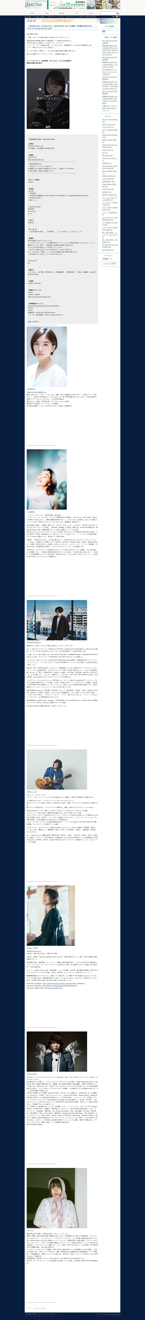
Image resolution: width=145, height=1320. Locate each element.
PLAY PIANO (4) (108, 179)
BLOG (47, 13)
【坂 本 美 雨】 (32, 948)
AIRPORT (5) (107, 163)
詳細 (29, 321)
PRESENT (61, 13)
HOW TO (91, 13)
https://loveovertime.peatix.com (39, 297)
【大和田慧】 (31, 512)
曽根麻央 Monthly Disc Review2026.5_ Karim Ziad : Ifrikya (110, 65)
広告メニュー (55, 1314)
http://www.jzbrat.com (36, 159)
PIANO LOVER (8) (108, 176)
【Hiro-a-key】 (32, 1074)
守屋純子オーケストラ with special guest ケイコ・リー (109, 108)
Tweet (113, 16)
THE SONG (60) (108, 189)
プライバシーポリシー (44, 1314)
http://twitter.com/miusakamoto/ (53, 986)
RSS (118, 16)
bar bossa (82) (107, 155)
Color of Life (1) (108, 150)
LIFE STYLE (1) (108, 127)
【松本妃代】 (31, 389)
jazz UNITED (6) (108, 250)
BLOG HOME (28, 16)
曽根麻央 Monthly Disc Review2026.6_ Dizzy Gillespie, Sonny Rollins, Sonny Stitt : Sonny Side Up (110, 50)
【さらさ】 (30, 1230)
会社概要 (28, 1314)
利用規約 (34, 1314)
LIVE (76, 13)
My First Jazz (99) (108, 124)
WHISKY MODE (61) (109, 195)
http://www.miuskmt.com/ (54, 988)
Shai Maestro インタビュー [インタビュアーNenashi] (109, 72)
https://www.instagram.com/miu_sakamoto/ (57, 983)
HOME (32, 13)
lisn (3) (104, 153)
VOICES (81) (107, 192)
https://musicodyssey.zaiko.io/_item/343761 (43, 306)
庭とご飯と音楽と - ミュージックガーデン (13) (110, 235)
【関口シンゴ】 (32, 792)
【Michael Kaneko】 (34, 642)
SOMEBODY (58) (108, 181)
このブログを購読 (110, 263)
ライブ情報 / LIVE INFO (39, 16)
